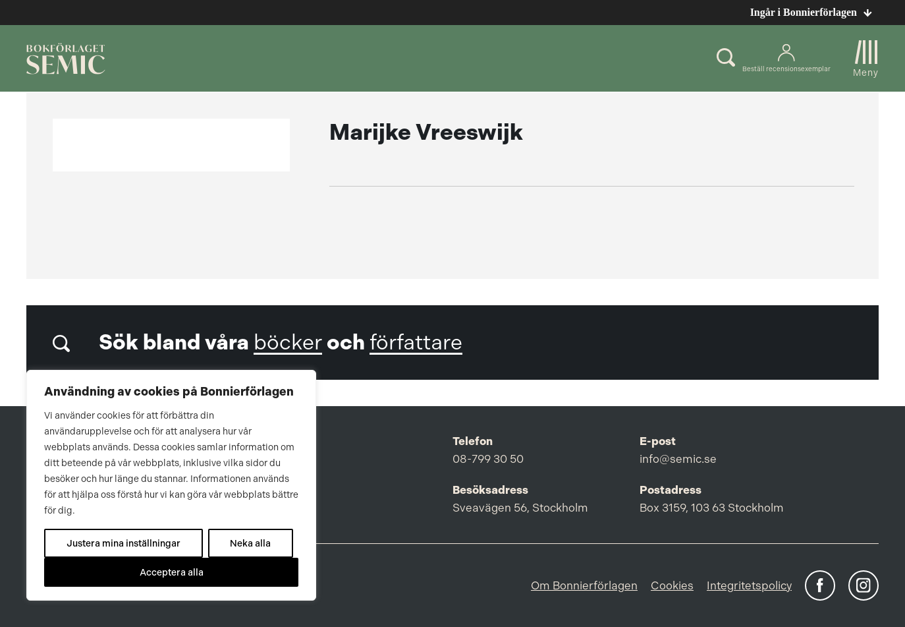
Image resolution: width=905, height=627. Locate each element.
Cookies (672, 585)
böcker (288, 342)
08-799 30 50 (488, 458)
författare (416, 342)
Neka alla (250, 543)
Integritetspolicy (749, 585)
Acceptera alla (172, 572)
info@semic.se (678, 458)
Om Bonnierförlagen (584, 585)
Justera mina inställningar (123, 543)
